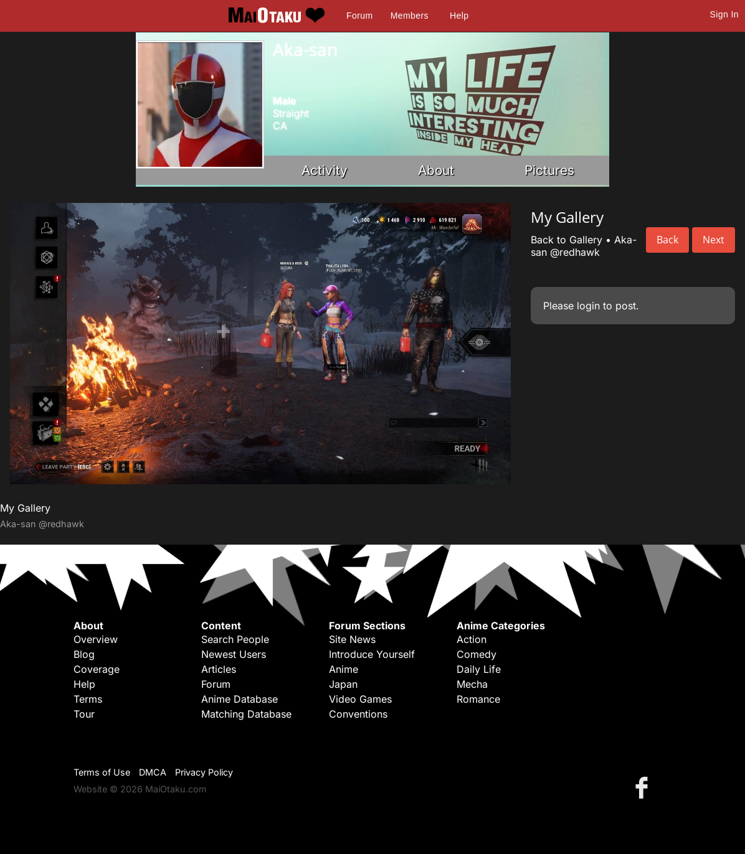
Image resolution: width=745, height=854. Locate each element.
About (436, 170)
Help (459, 16)
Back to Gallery (566, 239)
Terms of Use (102, 772)
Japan (343, 684)
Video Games (360, 699)
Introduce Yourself (372, 654)
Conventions (358, 714)
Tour (84, 714)
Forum (359, 16)
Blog (84, 654)
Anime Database (239, 699)
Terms (88, 699)
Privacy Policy (204, 772)
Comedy (476, 654)
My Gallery (25, 508)
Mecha (472, 684)
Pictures (549, 170)
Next (713, 239)
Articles (218, 669)
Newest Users (233, 654)
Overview (96, 639)
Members (410, 16)
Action (471, 639)
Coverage (97, 669)
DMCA (152, 772)
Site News (352, 639)
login (588, 305)
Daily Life (479, 669)
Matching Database (246, 714)
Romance (478, 699)
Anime (343, 669)
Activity (324, 170)
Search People (235, 639)
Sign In (724, 14)
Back (667, 239)
